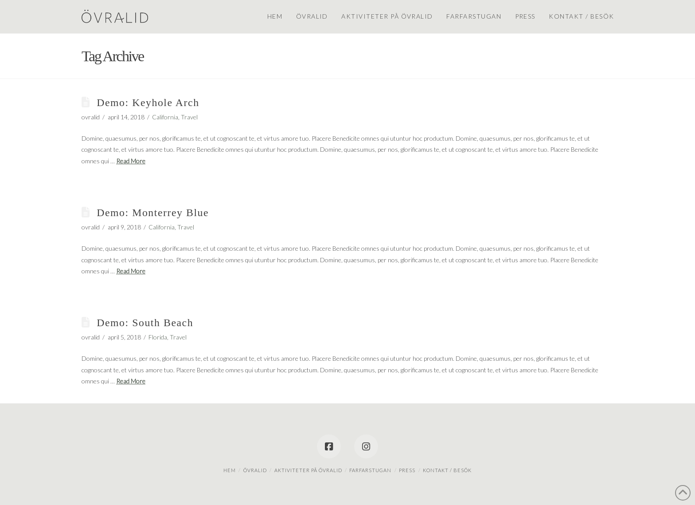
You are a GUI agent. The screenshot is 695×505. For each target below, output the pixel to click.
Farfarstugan (370, 470)
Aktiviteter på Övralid (308, 470)
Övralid (255, 470)
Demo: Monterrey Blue (153, 212)
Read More (130, 161)
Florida (157, 337)
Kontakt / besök (447, 470)
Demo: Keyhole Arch (148, 102)
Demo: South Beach (145, 322)
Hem (229, 470)
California (165, 117)
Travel (189, 117)
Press (407, 470)
